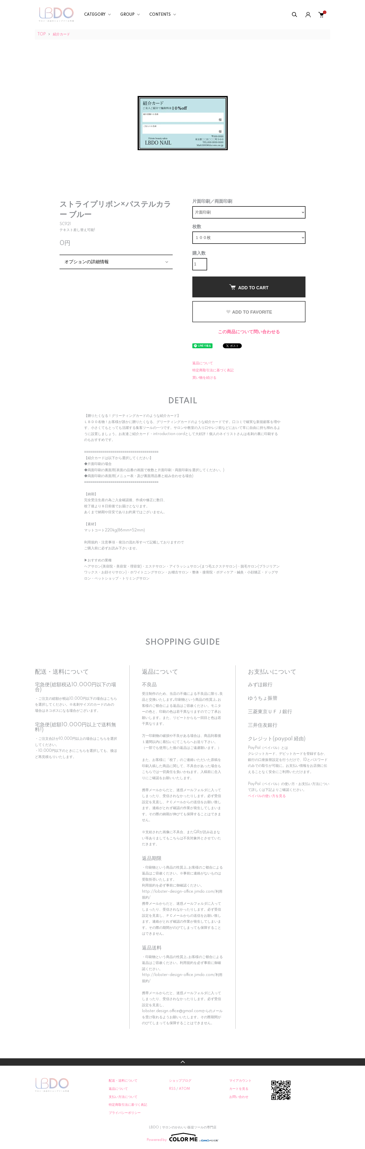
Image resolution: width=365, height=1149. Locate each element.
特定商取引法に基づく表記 (213, 370)
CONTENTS (160, 15)
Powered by (182, 1137)
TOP (41, 34)
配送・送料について (123, 1080)
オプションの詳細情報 (86, 261)
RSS (172, 1089)
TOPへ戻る (182, 1062)
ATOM (184, 1089)
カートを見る (238, 1089)
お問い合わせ (238, 1097)
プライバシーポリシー (125, 1113)
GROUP (127, 15)
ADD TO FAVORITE (249, 312)
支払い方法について (123, 1097)
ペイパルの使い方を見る (267, 796)
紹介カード (61, 34)
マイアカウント (240, 1080)
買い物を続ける (204, 378)
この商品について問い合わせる (249, 332)
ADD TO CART (249, 287)
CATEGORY (95, 15)
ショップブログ (180, 1080)
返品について (202, 363)
